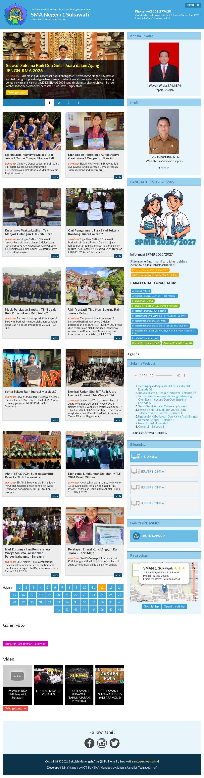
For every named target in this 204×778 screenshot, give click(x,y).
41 (58, 609)
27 (119, 595)
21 (67, 595)
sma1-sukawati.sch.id (145, 761)
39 (110, 602)
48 (119, 609)
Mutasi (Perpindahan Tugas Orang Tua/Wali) (155, 305)
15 (14, 595)
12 (102, 587)
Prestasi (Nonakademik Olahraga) (149, 320)
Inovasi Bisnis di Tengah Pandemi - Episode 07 (167, 392)
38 (102, 602)
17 (31, 595)
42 (67, 609)
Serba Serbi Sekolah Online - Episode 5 (162, 406)
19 (49, 595)
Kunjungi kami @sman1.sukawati (25, 643)
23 (84, 595)
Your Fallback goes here (160, 375)
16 (23, 595)
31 (40, 602)
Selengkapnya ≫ (15, 708)
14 (119, 587)
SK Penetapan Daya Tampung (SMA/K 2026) (154, 275)
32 (49, 602)
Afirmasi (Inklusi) (141, 291)
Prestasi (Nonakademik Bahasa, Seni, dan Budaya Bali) (160, 325)
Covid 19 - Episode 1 (151, 426)
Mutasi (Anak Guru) (142, 300)
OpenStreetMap (177, 600)
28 (14, 602)
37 (93, 602)
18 (40, 595)
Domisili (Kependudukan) (145, 343)
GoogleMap (151, 606)
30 (31, 602)
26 (110, 595)
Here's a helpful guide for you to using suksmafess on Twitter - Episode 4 (162, 411)
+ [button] (135, 567)
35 (75, 602)
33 (58, 602)
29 (23, 602)
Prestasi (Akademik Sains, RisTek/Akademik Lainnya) (159, 315)
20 (58, 595)
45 (93, 609)
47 (110, 609)
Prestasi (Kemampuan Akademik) (149, 310)
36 (84, 602)
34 (67, 602)
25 (102, 595)
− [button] (135, 573)
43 (75, 609)
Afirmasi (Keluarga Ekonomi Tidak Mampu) (154, 296)
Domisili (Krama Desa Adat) (178, 343)
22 (75, 595)
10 (84, 587)
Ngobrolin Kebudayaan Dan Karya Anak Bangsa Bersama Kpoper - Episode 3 (168, 418)
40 (119, 602)
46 (102, 609)
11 (93, 587)
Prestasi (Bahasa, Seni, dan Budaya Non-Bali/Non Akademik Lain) (163, 331)
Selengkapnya (17, 92)
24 (93, 595)
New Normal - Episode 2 (153, 423)
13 (110, 587)
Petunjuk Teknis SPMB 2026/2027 (150, 270)
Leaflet (162, 600)
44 (84, 609)
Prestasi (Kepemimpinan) (145, 338)
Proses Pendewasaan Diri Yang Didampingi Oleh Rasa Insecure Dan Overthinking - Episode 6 (165, 399)
